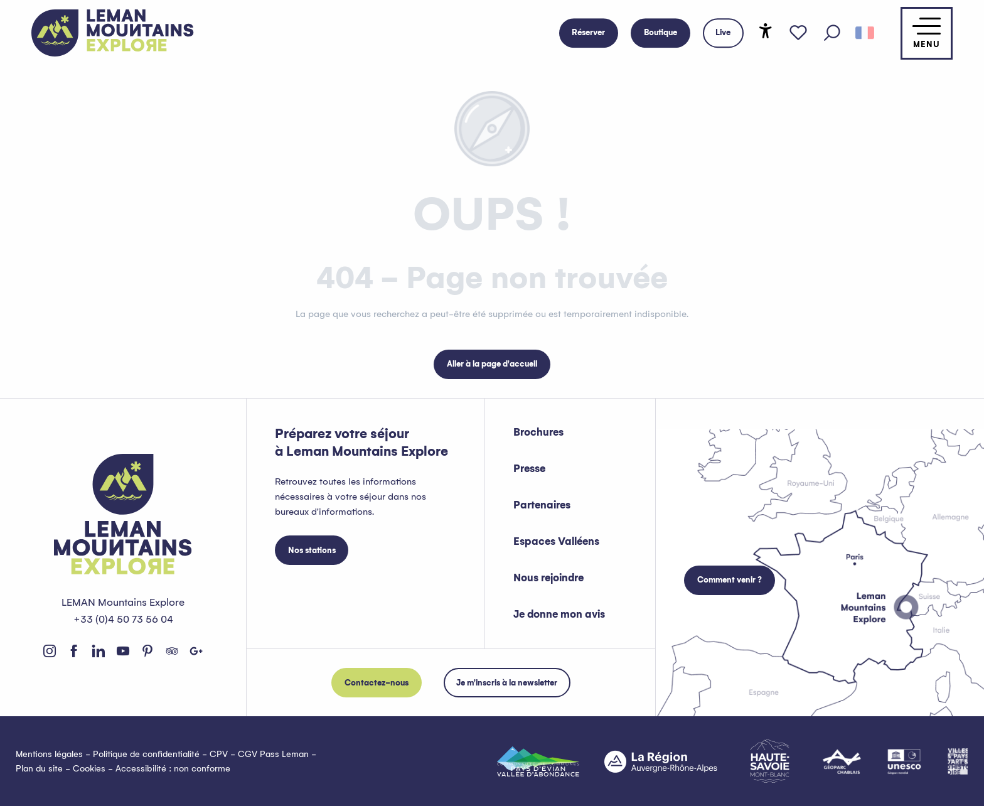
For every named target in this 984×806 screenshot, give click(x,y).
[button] (832, 33)
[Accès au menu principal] (927, 33)
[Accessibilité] (765, 30)
